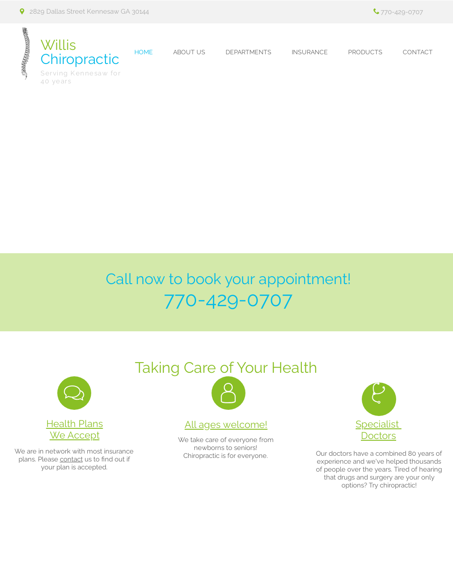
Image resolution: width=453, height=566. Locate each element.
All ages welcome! (226, 424)
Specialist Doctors (378, 429)
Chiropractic (80, 52)
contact (71, 459)
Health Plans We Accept (74, 429)
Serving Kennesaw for (81, 73)
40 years (56, 81)
